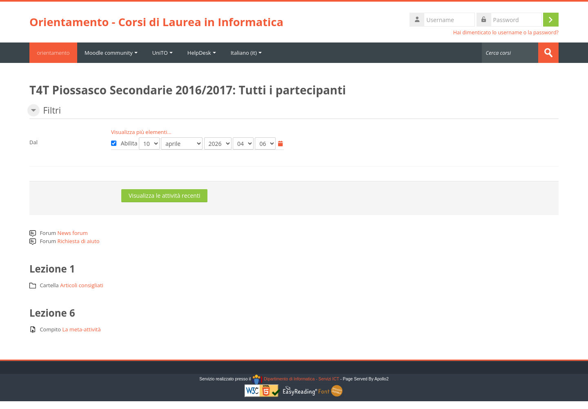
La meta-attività (81, 329)
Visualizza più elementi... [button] (141, 132)
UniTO (164, 52)
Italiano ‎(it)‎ (247, 52)
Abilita (124, 143)
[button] (33, 110)
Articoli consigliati (81, 285)
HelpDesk (203, 52)
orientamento (54, 52)
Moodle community (112, 52)
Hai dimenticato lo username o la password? (506, 32)
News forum (73, 233)
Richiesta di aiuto (79, 241)
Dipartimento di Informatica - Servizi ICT (295, 379)
